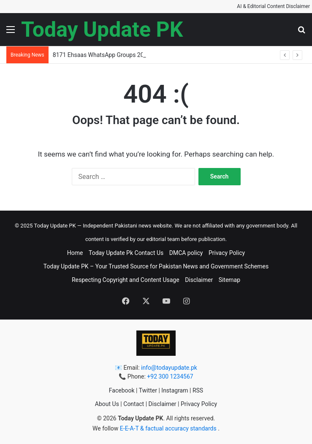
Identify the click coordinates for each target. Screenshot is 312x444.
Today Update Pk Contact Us (126, 252)
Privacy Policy (227, 252)
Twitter (148, 390)
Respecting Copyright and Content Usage (125, 279)
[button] (10, 32)
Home (75, 252)
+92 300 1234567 (170, 376)
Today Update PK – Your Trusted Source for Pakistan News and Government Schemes (156, 266)
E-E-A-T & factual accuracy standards (169, 428)
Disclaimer (199, 279)
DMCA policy (186, 252)
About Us (107, 404)
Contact (133, 404)
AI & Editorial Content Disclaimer (273, 6)
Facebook (122, 390)
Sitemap (229, 279)
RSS (198, 390)
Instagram (174, 390)
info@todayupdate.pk (169, 367)
